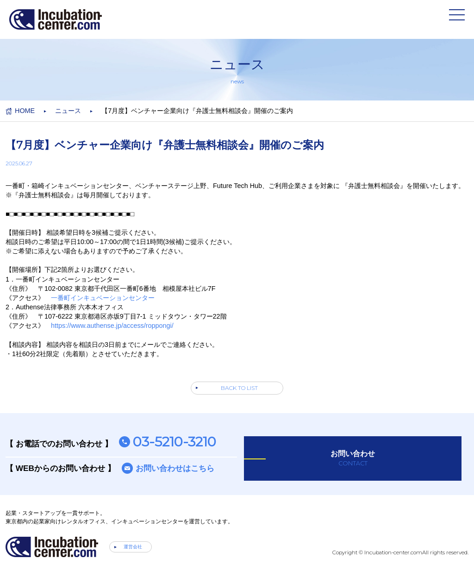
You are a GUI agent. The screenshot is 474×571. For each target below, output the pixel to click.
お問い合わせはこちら (175, 468)
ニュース (68, 110)
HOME (25, 110)
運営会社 (133, 546)
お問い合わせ (353, 458)
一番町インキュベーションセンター (103, 297)
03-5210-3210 (174, 441)
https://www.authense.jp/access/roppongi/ (112, 325)
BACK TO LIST (239, 387)
